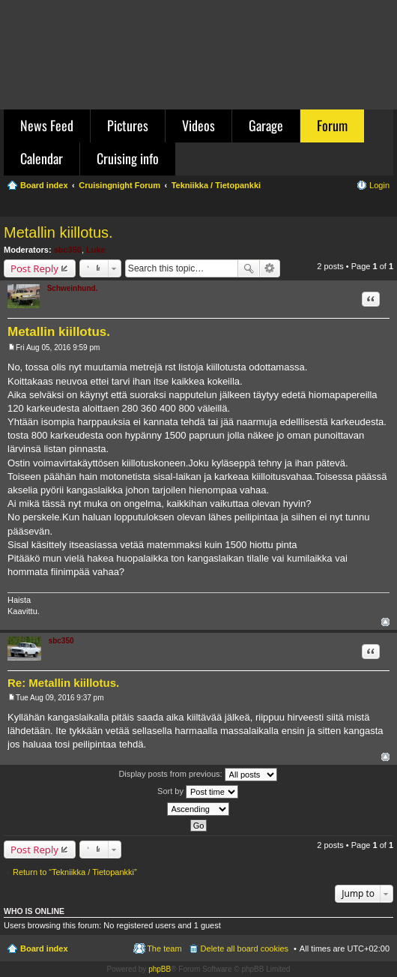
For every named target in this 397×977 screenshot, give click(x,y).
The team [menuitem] (164, 948)
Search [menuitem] (384, 207)
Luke (96, 249)
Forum (332, 125)
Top (385, 622)
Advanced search (270, 268)
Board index (44, 948)
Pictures (127, 125)
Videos (198, 125)
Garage (266, 125)
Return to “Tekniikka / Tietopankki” (75, 872)
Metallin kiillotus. (58, 232)
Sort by (197, 792)
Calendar (41, 158)
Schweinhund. (72, 288)
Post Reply (34, 268)
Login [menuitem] (379, 185)
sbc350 (68, 249)
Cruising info (128, 158)
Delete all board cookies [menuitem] (244, 948)
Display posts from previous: (197, 774)
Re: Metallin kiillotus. (63, 682)
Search (248, 268)
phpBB (159, 969)
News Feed (46, 125)
